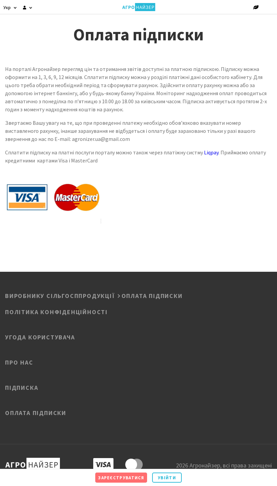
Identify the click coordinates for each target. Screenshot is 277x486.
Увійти (167, 478)
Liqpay (211, 152)
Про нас (19, 362)
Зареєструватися (121, 478)
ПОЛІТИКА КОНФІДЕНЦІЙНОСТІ (56, 311)
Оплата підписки (35, 412)
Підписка (21, 387)
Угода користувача (40, 336)
